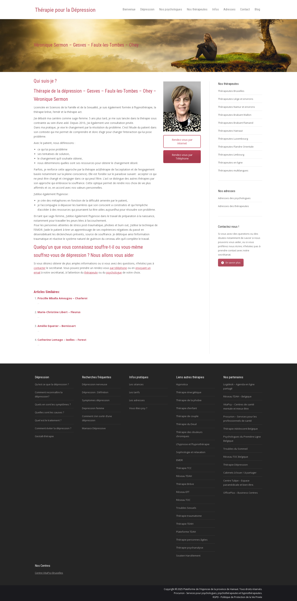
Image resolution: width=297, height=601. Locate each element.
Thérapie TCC (183, 468)
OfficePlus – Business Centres (240, 492)
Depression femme (93, 408)
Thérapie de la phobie (189, 400)
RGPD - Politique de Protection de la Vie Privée (237, 597)
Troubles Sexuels (186, 508)
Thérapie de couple (187, 416)
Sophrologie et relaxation (190, 452)
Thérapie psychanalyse (189, 547)
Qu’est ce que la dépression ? (52, 384)
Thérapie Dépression (235, 464)
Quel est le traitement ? (48, 420)
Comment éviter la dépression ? (53, 428)
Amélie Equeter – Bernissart (57, 326)
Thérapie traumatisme (189, 515)
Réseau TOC (183, 500)
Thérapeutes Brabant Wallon (234, 114)
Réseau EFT (182, 492)
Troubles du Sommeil (235, 448)
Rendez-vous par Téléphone (182, 156)
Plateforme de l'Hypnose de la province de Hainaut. (211, 589)
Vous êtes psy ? (138, 408)
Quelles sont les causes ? (49, 412)
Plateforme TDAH (186, 531)
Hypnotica (182, 384)
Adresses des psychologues (234, 198)
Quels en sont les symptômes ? (53, 404)
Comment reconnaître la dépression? (49, 394)
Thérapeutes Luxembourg (233, 138)
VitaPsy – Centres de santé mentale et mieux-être (238, 406)
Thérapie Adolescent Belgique (240, 428)
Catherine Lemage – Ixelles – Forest (62, 340)
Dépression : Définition (95, 392)
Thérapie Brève (185, 484)
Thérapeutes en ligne (230, 162)
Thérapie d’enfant (186, 408)
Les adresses (137, 400)
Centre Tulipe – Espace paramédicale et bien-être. (238, 482)
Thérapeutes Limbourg (231, 154)
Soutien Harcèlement (188, 555)
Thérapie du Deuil (186, 424)
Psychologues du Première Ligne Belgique (242, 438)
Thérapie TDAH (184, 523)
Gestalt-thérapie (44, 436)
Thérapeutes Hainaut (230, 130)
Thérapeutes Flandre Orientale (236, 146)
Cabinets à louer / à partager (239, 472)
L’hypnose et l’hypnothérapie (192, 444)
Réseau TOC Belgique (235, 456)
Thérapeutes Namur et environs (236, 107)
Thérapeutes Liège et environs (235, 99)
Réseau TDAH (184, 476)
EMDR (179, 460)
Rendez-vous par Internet (182, 141)
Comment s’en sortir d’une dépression (97, 418)
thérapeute (91, 272)
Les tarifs (134, 392)
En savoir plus (230, 262)
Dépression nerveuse (94, 384)
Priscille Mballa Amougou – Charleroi (62, 298)
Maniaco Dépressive (94, 428)
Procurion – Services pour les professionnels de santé (240, 418)
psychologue (114, 272)
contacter (39, 268)
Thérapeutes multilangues (233, 170)
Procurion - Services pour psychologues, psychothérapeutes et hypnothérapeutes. (218, 593)
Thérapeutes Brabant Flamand (235, 122)
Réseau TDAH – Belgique (237, 396)
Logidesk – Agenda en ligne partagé (239, 386)
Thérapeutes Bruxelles (231, 91)
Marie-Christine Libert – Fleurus (59, 312)
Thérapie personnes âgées (192, 539)
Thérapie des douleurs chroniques (189, 434)
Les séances (136, 384)
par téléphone (118, 268)
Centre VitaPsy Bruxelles (49, 572)
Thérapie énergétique (188, 392)
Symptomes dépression (95, 400)
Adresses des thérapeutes (233, 206)
